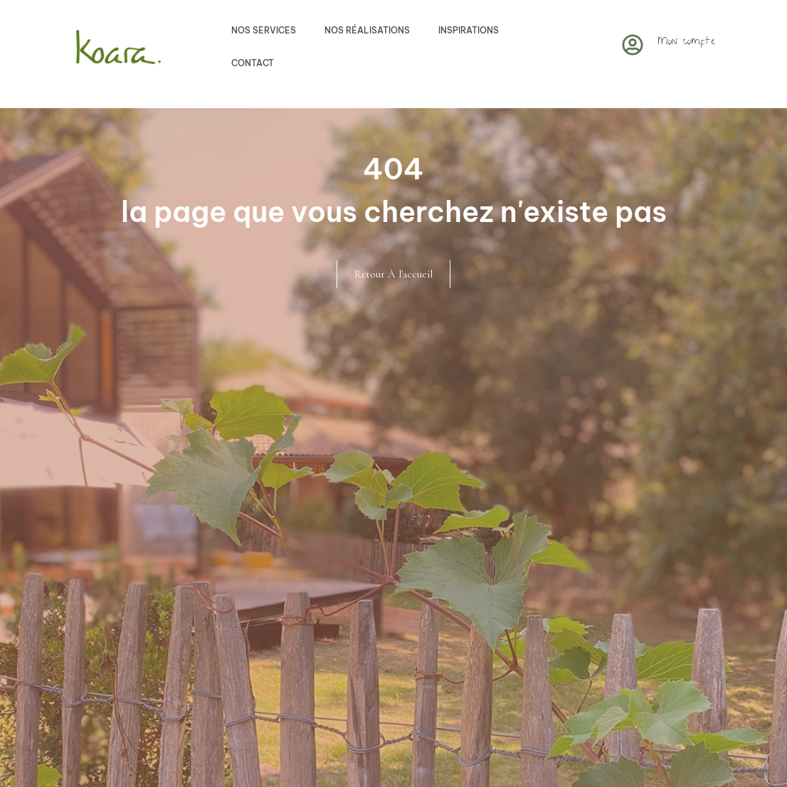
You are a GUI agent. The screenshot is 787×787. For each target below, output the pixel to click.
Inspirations (468, 30)
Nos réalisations (367, 30)
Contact (252, 63)
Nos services (263, 30)
